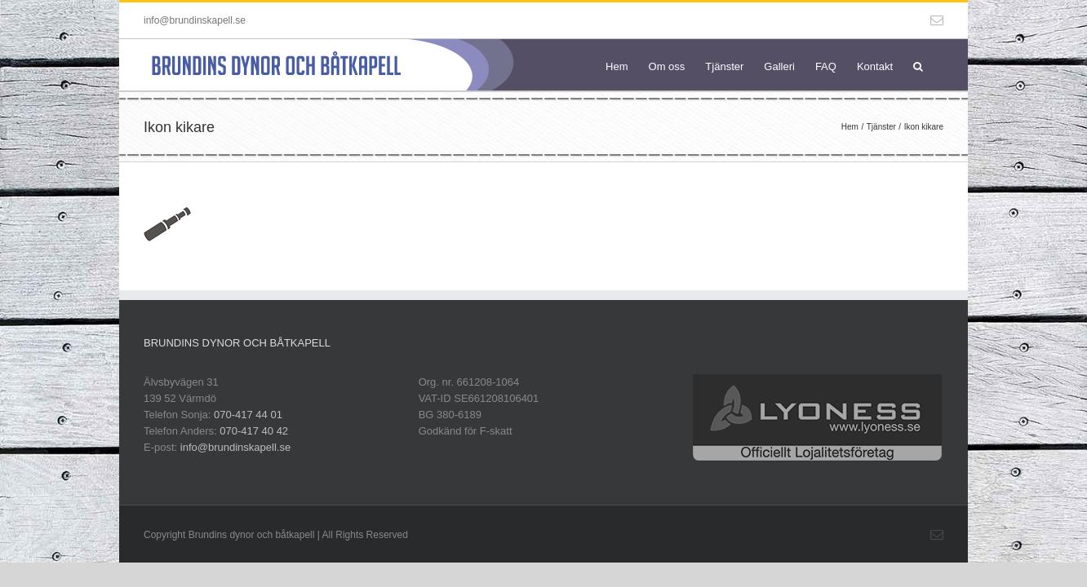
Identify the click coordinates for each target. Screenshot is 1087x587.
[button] (938, 64)
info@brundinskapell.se (195, 20)
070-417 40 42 (254, 431)
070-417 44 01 (248, 414)
